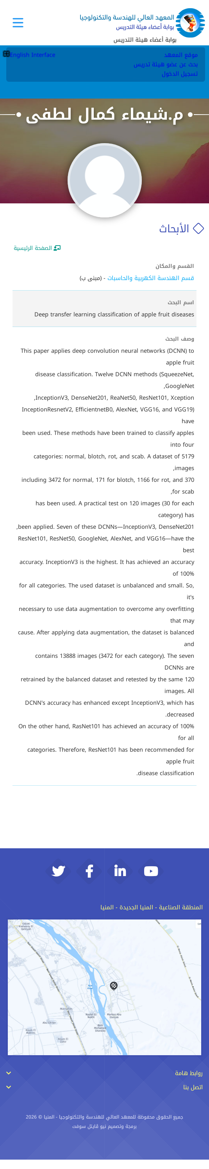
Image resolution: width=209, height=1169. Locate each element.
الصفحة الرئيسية (37, 248)
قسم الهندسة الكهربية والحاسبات (150, 278)
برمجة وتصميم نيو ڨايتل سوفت (104, 1135)
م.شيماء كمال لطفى (104, 114)
